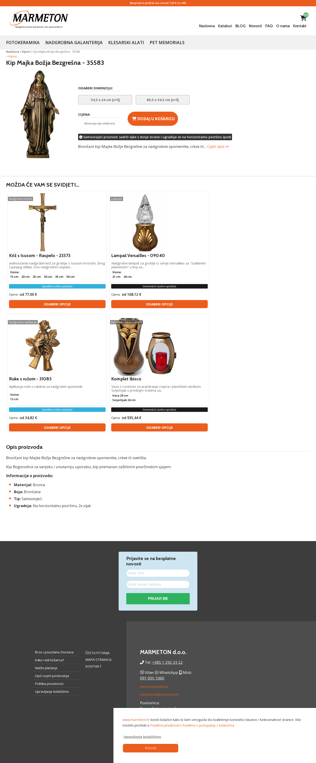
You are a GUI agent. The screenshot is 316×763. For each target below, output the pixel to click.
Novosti (255, 26)
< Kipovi (11, 56)
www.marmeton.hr (154, 567)
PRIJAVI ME (158, 480)
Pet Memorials (167, 42)
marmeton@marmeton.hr (159, 575)
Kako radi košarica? (49, 541)
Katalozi (225, 26)
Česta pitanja (97, 534)
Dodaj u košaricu (153, 118)
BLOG (240, 26)
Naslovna (207, 26)
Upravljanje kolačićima (52, 572)
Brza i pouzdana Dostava (54, 533)
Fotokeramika (23, 42)
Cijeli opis (218, 146)
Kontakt (300, 26)
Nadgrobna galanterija (74, 42)
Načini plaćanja (46, 549)
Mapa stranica (98, 540)
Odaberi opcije (44, 309)
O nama (283, 26)
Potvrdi (150, 748)
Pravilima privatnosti (165, 725)
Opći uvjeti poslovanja (52, 557)
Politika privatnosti (49, 564)
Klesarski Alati (126, 42)
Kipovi (26, 52)
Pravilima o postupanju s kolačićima (208, 725)
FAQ (269, 26)
